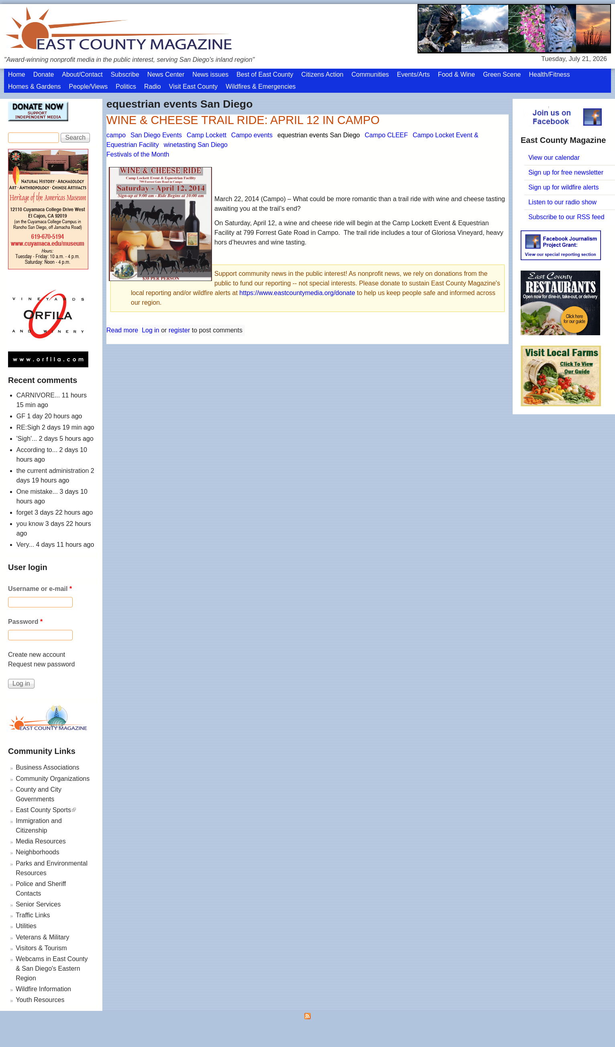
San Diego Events (156, 135)
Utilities (26, 926)
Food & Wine (456, 74)
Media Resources (41, 841)
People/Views (88, 86)
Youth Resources (40, 999)
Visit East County (193, 86)
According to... (36, 449)
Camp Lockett (206, 135)
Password (25, 621)
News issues (210, 74)
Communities (370, 74)
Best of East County (264, 74)
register (179, 330)
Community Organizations (53, 778)
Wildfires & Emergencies (260, 86)
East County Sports (46, 810)
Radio (152, 86)
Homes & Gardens (34, 86)
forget (24, 512)
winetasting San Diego (196, 144)
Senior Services (38, 904)
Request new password (41, 664)
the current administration (52, 470)
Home (16, 74)
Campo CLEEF (386, 135)
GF (20, 416)
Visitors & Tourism (41, 948)
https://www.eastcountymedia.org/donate (297, 292)
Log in (150, 330)
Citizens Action (322, 74)
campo (116, 135)
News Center (165, 74)
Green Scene (502, 74)
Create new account (36, 654)
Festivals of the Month (137, 154)
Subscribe (125, 74)
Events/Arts (413, 74)
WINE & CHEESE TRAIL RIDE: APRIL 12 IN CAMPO (243, 120)
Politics (126, 86)
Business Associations (47, 767)
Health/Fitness (549, 74)
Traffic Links (33, 915)
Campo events (252, 135)
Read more (122, 330)
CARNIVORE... (38, 395)
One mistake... (37, 491)
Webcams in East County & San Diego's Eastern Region (52, 968)
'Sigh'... (26, 438)
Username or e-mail (40, 588)
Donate (43, 74)
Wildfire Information (43, 989)
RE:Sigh (28, 427)
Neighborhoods (37, 852)
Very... (25, 544)
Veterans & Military (42, 937)
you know (30, 523)
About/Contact (82, 74)
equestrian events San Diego (318, 135)
